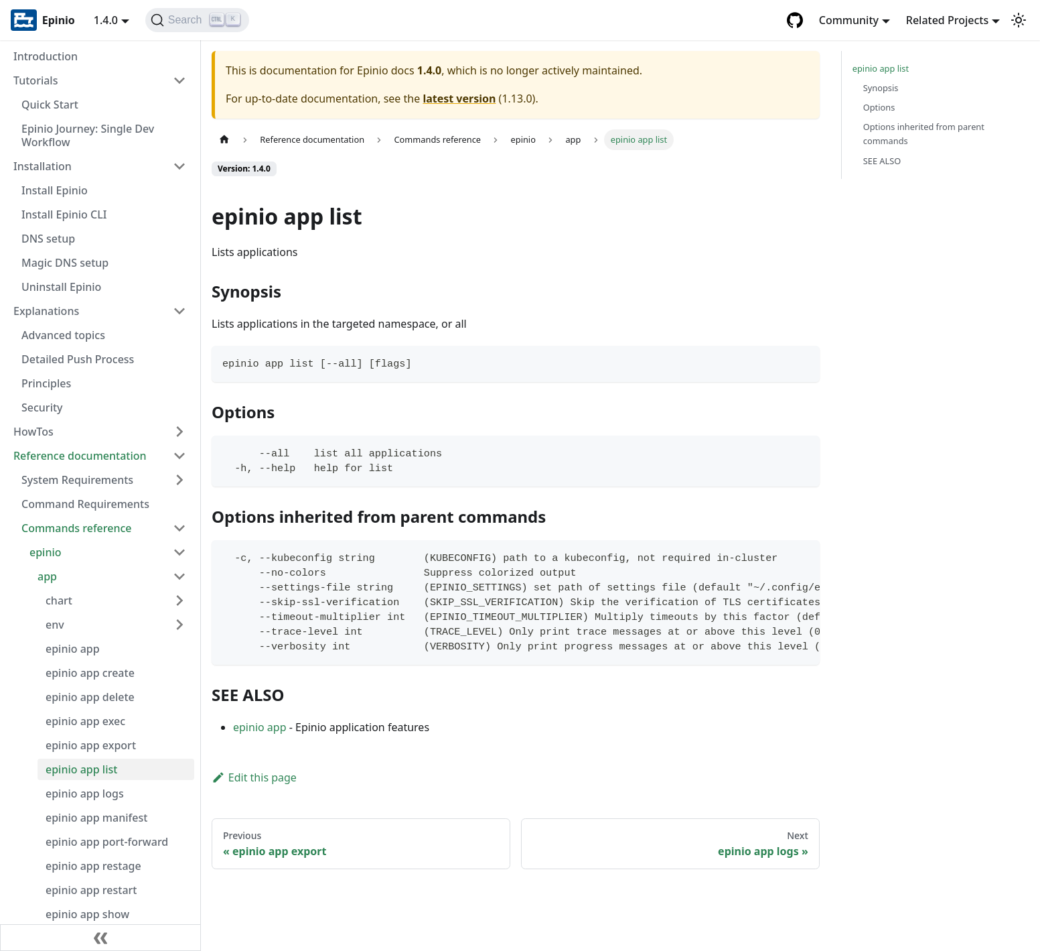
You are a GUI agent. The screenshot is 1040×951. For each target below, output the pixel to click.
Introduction (45, 56)
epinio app (73, 648)
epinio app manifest (96, 817)
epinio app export (91, 745)
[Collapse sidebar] (100, 937)
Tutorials (35, 80)
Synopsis (881, 88)
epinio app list (81, 769)
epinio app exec (85, 721)
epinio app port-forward (107, 841)
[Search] (197, 20)
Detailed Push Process (77, 359)
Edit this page (254, 777)
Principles (46, 383)
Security (42, 407)
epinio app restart (91, 890)
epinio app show (87, 914)
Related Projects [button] (947, 20)
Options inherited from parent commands (923, 134)
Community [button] (849, 20)
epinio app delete (90, 697)
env (55, 624)
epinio (45, 552)
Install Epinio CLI (63, 214)
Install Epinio (54, 190)
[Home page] (224, 139)
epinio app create (90, 672)
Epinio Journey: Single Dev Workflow (87, 135)
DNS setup (48, 238)
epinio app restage (93, 866)
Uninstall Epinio (61, 286)
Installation (42, 166)
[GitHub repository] (795, 20)
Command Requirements (85, 504)
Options (879, 107)
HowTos (33, 431)
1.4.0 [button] (106, 20)
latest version (459, 98)
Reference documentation (80, 455)
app (47, 576)
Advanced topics (63, 335)
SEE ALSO (882, 161)
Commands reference (76, 528)
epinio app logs (85, 793)
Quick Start (49, 104)
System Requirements (77, 479)
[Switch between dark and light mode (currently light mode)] (1018, 20)
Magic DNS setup (64, 262)
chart (59, 600)
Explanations (46, 311)
